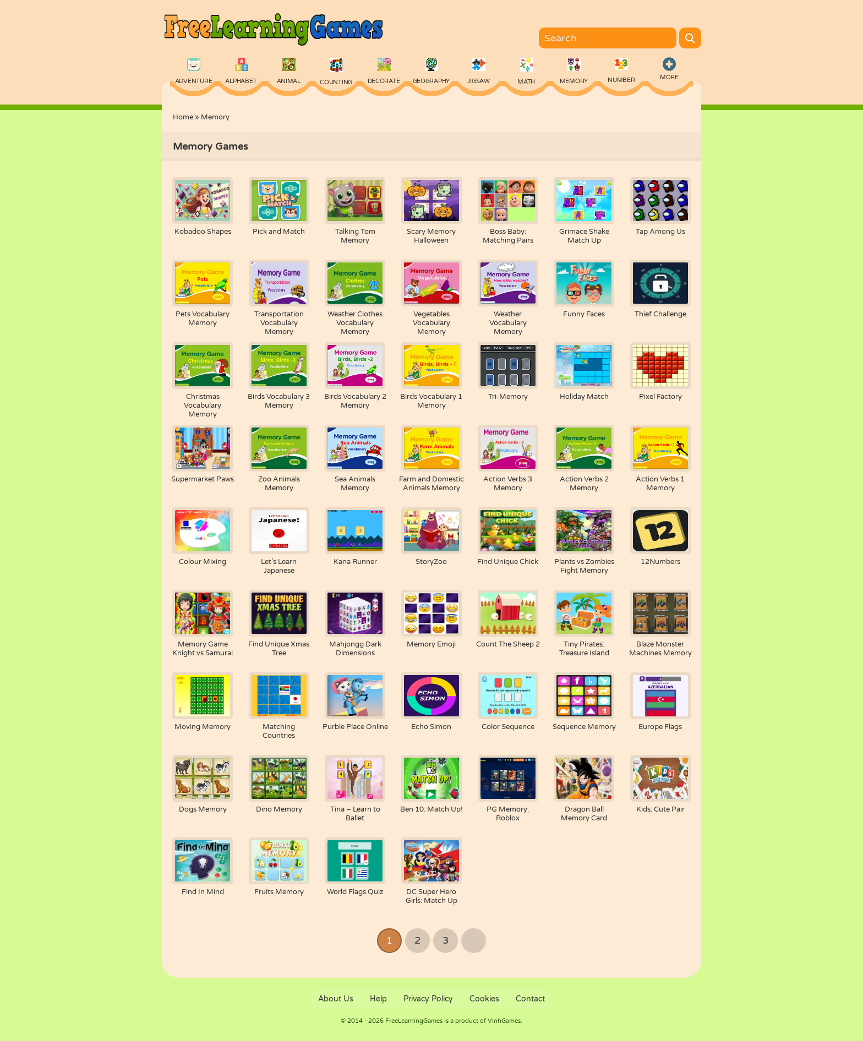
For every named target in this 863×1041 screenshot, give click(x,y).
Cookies (484, 999)
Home (183, 117)
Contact (530, 999)
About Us (335, 999)
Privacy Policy (428, 999)
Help (378, 999)
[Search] (690, 38)
